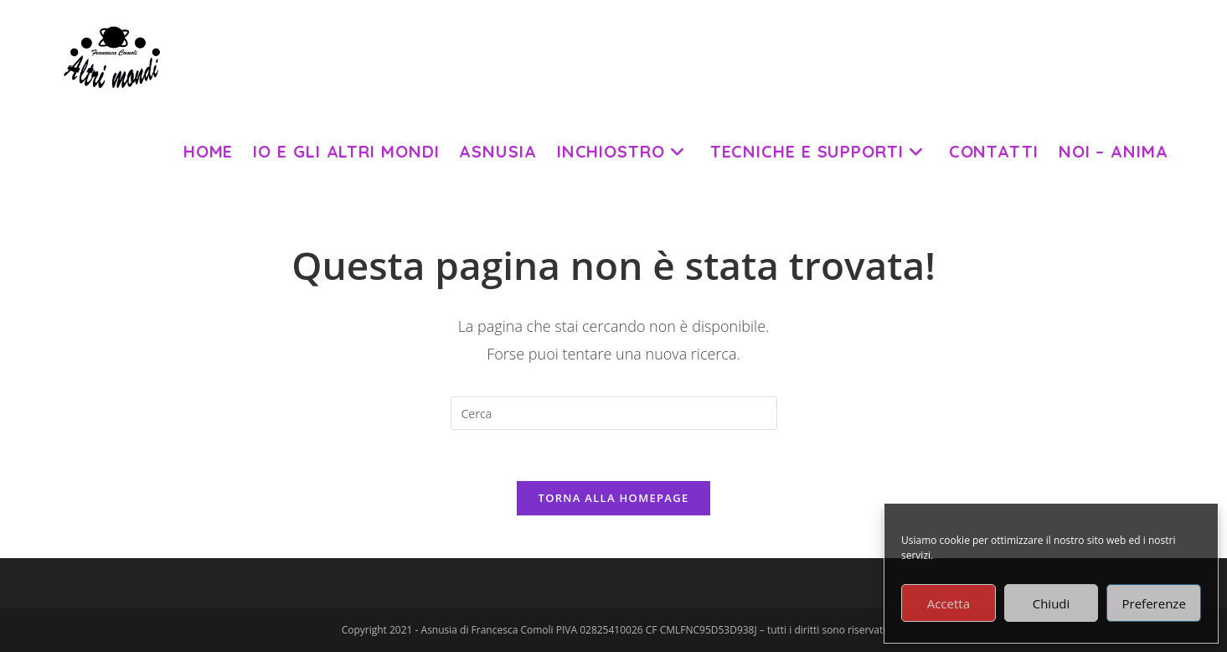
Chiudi (1051, 603)
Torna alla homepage (614, 497)
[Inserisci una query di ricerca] (614, 413)
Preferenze (1154, 603)
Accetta (948, 603)
